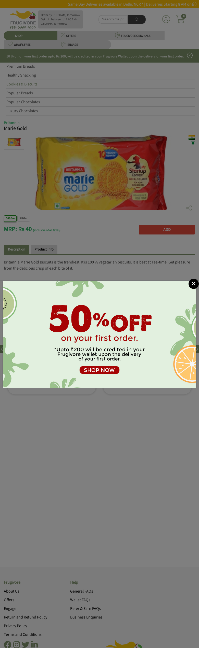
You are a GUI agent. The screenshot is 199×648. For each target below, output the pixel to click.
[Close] (194, 284)
